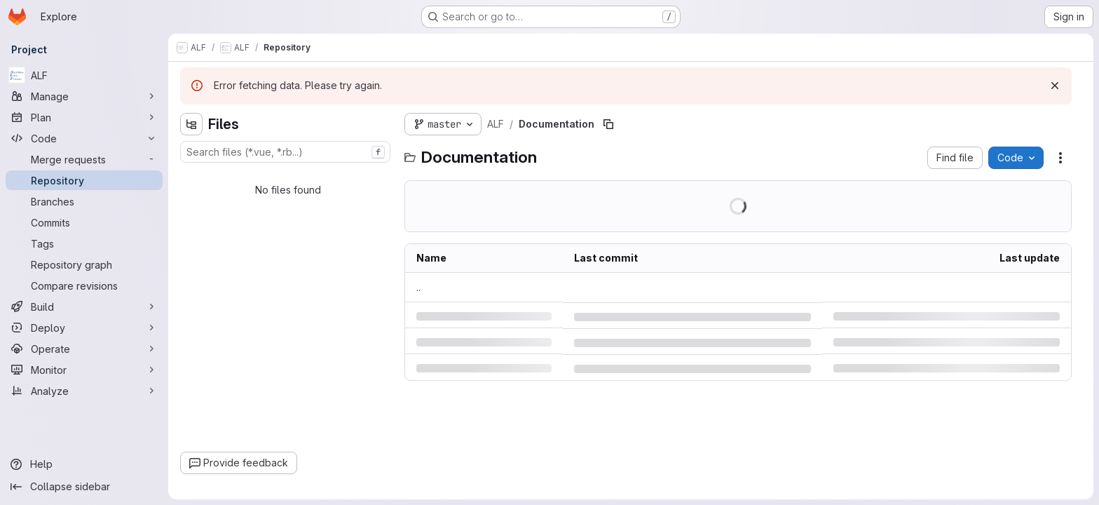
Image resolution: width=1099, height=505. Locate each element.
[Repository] (84, 180)
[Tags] (84, 243)
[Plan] (84, 117)
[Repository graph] (84, 264)
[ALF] (84, 75)
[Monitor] (84, 369)
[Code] (84, 138)
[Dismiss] (1054, 85)
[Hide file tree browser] (191, 124)
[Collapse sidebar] (84, 487)
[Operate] (84, 348)
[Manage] (84, 96)
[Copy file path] (608, 124)
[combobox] (285, 152)
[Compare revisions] (84, 285)
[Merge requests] (84, 159)
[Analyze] (84, 390)
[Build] (84, 306)
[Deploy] (84, 327)
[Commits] (84, 222)
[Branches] (84, 201)
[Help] (84, 464)
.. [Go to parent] (418, 287)
